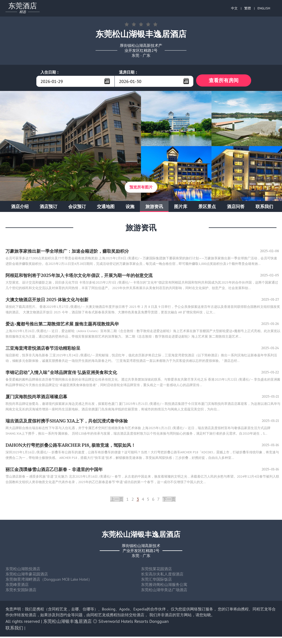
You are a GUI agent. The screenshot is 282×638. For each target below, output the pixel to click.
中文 (234, 8)
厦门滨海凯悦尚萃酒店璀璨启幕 (36, 398)
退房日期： (128, 72)
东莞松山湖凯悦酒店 (23, 570)
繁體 (247, 8)
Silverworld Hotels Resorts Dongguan (134, 622)
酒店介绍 (20, 208)
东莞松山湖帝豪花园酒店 (27, 575)
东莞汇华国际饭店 (156, 580)
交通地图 (106, 208)
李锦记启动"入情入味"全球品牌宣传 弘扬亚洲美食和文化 (61, 373)
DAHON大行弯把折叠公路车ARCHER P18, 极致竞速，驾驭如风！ (70, 446)
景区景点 (207, 208)
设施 (130, 208)
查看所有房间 (223, 81)
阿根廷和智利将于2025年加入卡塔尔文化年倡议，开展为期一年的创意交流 (79, 276)
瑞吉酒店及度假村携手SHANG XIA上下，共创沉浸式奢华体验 (67, 422)
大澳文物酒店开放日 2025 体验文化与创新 (47, 301)
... (107, 81)
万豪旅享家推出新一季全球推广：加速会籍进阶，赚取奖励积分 (67, 252)
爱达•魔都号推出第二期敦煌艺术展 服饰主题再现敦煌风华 (62, 325)
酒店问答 (236, 208)
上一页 (116, 500)
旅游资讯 (154, 208)
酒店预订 (48, 208)
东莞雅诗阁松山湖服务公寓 (164, 585)
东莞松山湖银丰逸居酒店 (67, 622)
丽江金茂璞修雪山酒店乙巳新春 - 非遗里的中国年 (54, 470)
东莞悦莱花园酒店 (156, 570)
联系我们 (264, 208)
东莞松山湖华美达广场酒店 (164, 591)
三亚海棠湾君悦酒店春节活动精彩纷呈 (43, 349)
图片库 (180, 208)
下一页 (169, 500)
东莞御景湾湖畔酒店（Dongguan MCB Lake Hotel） (49, 580)
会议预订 (77, 208)
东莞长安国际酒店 (21, 591)
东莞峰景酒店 (17, 585)
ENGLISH (263, 8)
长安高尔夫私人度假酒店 (162, 575)
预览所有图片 (141, 188)
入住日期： (50, 72)
